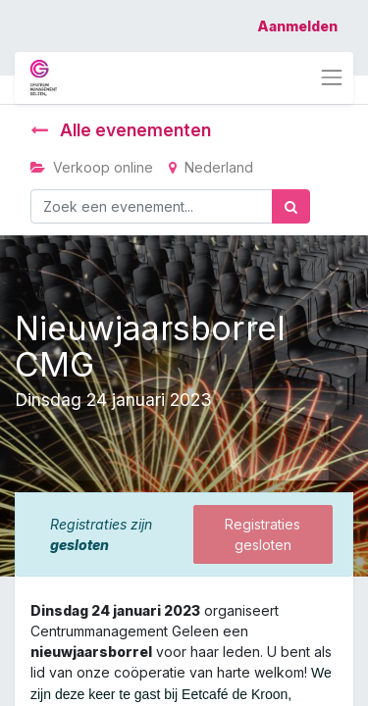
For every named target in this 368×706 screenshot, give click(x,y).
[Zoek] (291, 206)
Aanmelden (297, 26)
